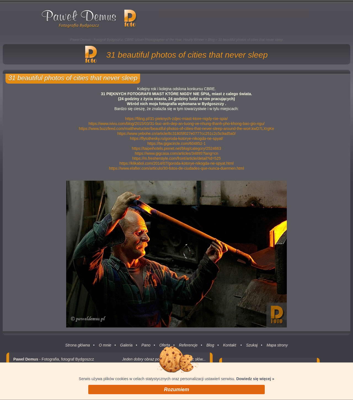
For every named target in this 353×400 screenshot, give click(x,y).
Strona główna (77, 349)
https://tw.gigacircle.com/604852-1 (176, 143)
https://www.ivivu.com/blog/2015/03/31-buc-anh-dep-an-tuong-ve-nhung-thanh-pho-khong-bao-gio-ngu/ (176, 123)
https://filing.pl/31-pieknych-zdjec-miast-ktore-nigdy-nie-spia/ (176, 118)
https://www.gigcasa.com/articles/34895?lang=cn (176, 153)
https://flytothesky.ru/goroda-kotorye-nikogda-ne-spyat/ (176, 138)
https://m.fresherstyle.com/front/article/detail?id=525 (176, 158)
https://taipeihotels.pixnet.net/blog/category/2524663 (176, 148)
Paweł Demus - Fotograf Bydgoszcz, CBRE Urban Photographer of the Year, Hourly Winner (137, 40)
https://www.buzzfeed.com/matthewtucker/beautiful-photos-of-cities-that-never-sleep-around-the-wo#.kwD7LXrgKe (176, 128)
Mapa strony (277, 349)
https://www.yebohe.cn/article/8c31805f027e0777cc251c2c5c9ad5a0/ (176, 133)
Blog (211, 40)
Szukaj (252, 349)
